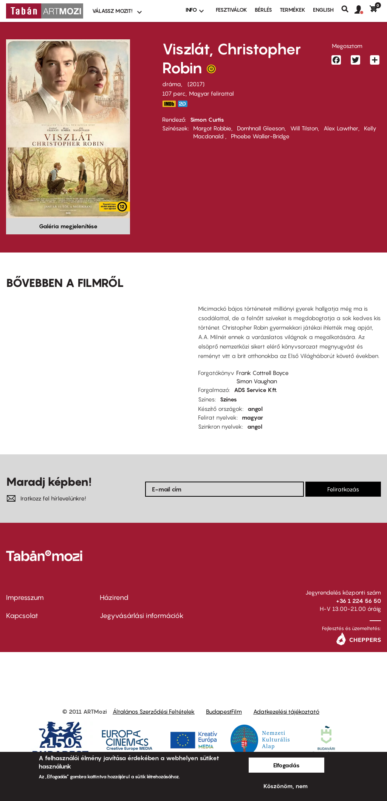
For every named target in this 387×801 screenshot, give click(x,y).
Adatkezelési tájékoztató (286, 711)
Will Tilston (304, 128)
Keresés (347, 9)
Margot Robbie (212, 128)
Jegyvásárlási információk (142, 616)
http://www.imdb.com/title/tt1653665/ (169, 104)
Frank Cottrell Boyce (262, 372)
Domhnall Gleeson (261, 128)
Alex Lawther (341, 128)
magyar (252, 417)
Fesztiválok (231, 9)
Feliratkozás (343, 489)
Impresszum (25, 597)
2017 (196, 84)
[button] (362, 10)
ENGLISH (323, 9)
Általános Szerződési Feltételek (154, 711)
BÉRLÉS (263, 9)
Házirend (114, 597)
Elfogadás (286, 765)
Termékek (292, 9)
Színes (228, 399)
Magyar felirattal (211, 93)
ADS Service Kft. (255, 389)
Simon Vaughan (256, 381)
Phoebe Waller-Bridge (260, 136)
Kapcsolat (22, 616)
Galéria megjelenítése (68, 226)
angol (255, 408)
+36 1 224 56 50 (358, 600)
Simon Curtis (207, 119)
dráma (171, 84)
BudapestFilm (224, 711)
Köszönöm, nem (285, 785)
